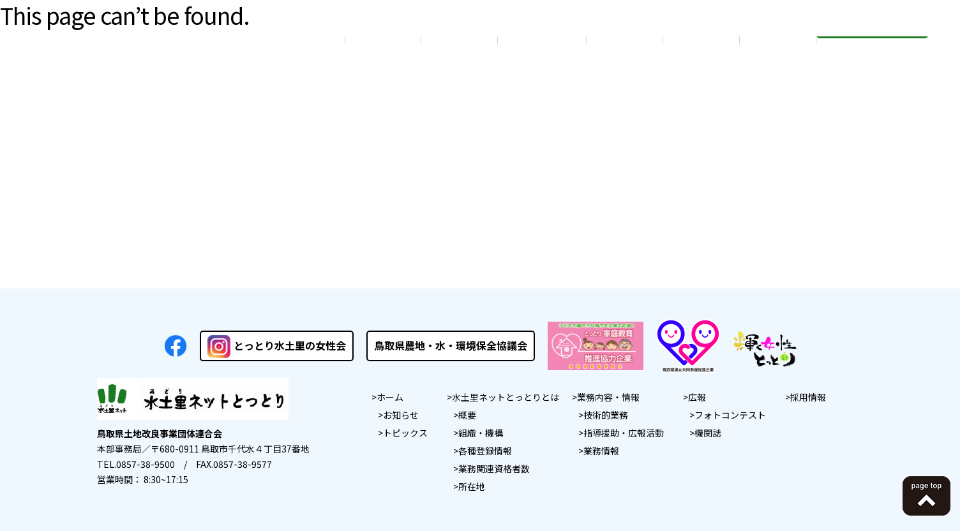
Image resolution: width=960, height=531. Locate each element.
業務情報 (601, 450)
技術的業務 (605, 414)
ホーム (390, 397)
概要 (467, 414)
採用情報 (808, 397)
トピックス (405, 432)
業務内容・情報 (608, 397)
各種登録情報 (485, 450)
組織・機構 (480, 432)
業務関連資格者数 (494, 468)
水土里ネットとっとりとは (505, 397)
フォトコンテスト (730, 414)
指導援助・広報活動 (623, 432)
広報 (697, 397)
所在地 (471, 486)
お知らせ (401, 414)
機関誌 (707, 432)
